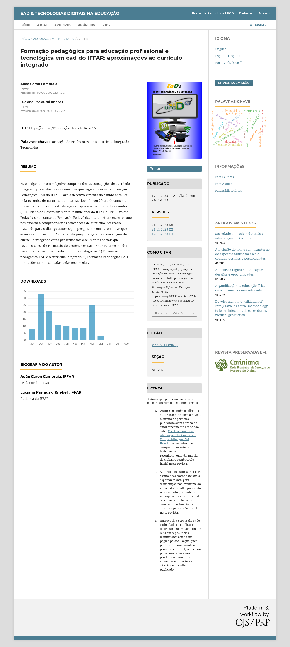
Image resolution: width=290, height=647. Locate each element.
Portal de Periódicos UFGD (213, 13)
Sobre (108, 25)
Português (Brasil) (228, 62)
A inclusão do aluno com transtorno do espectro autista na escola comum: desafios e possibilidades (242, 254)
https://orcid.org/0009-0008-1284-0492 (42, 111)
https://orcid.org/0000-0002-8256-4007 (42, 92)
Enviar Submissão (234, 83)
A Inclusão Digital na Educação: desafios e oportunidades (239, 272)
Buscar (258, 25)
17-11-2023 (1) (162, 234)
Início (25, 25)
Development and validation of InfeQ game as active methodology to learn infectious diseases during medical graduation (241, 308)
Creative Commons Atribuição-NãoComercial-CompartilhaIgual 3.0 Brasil (178, 437)
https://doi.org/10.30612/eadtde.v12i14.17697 (62, 128)
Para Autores (224, 184)
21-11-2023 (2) (162, 229)
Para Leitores (224, 177)
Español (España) (228, 56)
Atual (42, 25)
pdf (157, 169)
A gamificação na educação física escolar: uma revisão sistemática (240, 287)
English (220, 49)
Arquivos (62, 25)
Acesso (264, 13)
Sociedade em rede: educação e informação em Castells (239, 235)
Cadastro (246, 13)
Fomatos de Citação (169, 313)
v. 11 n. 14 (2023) (63, 38)
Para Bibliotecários (228, 190)
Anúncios (86, 25)
